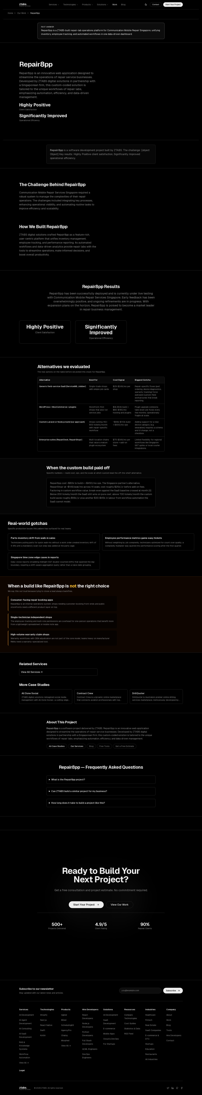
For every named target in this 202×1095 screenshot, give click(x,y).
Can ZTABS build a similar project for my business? (79, 791)
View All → (24, 1063)
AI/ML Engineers (89, 1049)
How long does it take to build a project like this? (78, 803)
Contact (155, 5)
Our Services (77, 746)
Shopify (43, 1015)
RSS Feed (128, 1034)
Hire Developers (173, 1035)
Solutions (102, 4)
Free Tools (104, 746)
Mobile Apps (109, 1034)
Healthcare (150, 1015)
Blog (123, 4)
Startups (149, 1044)
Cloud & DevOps (111, 1039)
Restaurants (151, 1054)
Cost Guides (130, 1023)
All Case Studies (57, 746)
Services (54, 4)
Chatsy (64, 1035)
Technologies (70, 4)
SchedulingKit (67, 1025)
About (169, 1015)
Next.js (43, 1020)
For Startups (109, 1044)
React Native (46, 1025)
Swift (42, 1030)
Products (87, 4)
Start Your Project (173, 5)
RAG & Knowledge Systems (24, 1045)
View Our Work (120, 904)
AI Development (26, 1015)
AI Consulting (25, 1028)
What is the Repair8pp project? (68, 779)
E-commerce (109, 1028)
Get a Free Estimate (124, 746)
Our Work (21, 13)
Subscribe (173, 993)
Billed (63, 1020)
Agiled (64, 1015)
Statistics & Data (132, 1028)
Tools (169, 1030)
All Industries (151, 1059)
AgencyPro (66, 1030)
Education (150, 1049)
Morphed (65, 1040)
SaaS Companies (153, 1030)
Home (10, 13)
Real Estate (150, 1025)
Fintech (148, 1020)
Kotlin (43, 1035)
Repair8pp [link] (35, 13)
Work (114, 4)
